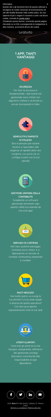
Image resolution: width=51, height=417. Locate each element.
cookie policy (24, 18)
